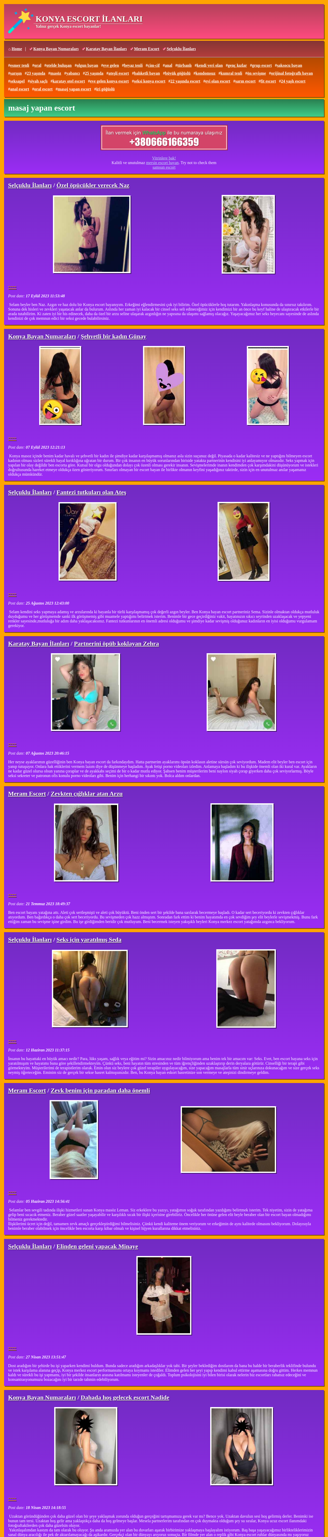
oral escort (43, 89)
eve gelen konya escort (109, 81)
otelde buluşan (59, 65)
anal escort (19, 89)
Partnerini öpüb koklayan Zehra (116, 643)
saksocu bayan (289, 65)
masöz (55, 73)
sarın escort (245, 81)
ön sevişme (256, 73)
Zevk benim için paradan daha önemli (100, 1090)
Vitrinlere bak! (164, 158)
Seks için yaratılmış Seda (88, 939)
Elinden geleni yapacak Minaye (97, 1246)
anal (168, 65)
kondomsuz (206, 73)
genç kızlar (237, 65)
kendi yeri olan (210, 65)
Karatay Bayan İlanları (106, 49)
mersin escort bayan (162, 163)
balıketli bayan (147, 73)
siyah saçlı (39, 81)
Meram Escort (146, 49)
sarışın (16, 73)
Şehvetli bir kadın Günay (113, 336)
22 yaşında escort (185, 81)
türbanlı (184, 65)
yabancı (73, 73)
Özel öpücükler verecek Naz (92, 185)
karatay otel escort (69, 81)
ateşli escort (118, 73)
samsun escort (163, 167)
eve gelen (111, 65)
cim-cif (154, 65)
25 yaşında (94, 73)
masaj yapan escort (74, 89)
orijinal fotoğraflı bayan (292, 73)
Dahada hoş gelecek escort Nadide (125, 1397)
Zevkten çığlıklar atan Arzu (87, 793)
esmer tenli (19, 65)
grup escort (262, 65)
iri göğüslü (105, 89)
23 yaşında (36, 73)
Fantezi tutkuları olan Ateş (91, 492)
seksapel (17, 81)
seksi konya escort (149, 81)
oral (37, 65)
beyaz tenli (133, 65)
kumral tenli (231, 73)
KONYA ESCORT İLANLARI (89, 18)
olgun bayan (87, 65)
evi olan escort (217, 81)
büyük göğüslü (178, 73)
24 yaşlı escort (293, 81)
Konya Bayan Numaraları (56, 49)
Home (17, 49)
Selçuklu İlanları (181, 49)
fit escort (268, 81)
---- (12, 286)
